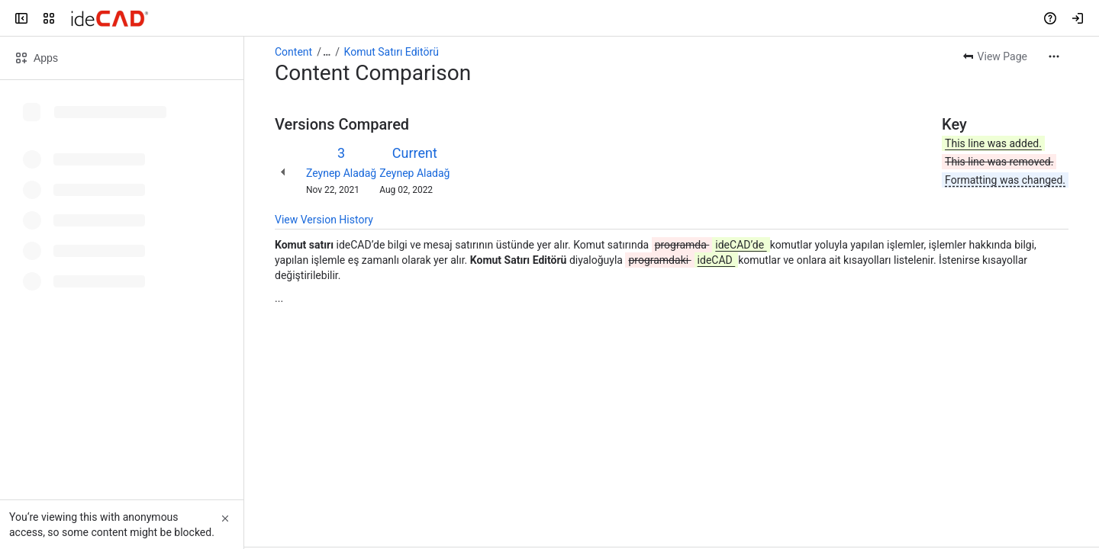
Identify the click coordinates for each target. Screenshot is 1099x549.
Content (293, 52)
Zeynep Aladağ (341, 173)
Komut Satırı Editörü (391, 52)
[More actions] (1053, 56)
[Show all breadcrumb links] (326, 51)
